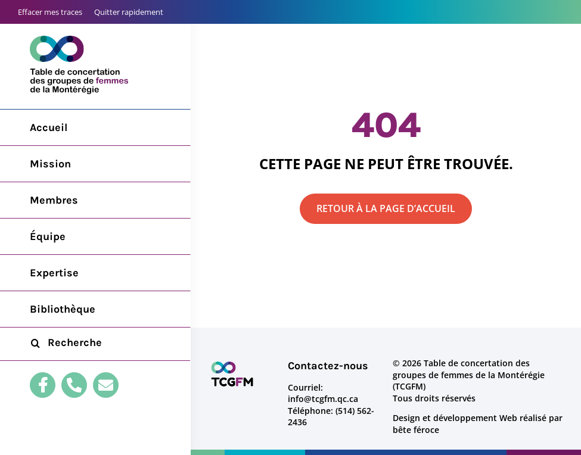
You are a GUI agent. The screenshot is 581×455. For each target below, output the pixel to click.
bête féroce (416, 429)
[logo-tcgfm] (232, 365)
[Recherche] (35, 343)
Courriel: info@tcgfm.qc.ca (323, 393)
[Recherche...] (95, 343)
